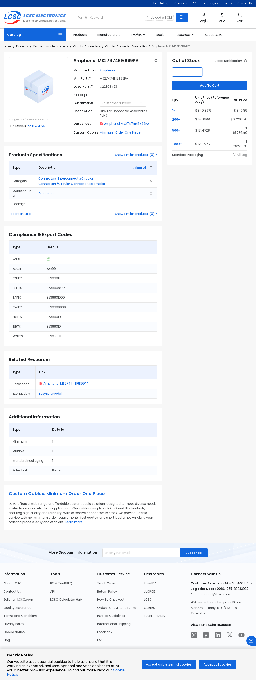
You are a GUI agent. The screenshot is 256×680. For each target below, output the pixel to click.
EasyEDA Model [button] (50, 393)
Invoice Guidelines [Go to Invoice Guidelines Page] (111, 616)
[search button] (182, 17)
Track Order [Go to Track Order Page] (106, 583)
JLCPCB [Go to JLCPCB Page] (149, 591)
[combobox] (123, 103)
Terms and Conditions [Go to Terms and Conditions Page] (21, 616)
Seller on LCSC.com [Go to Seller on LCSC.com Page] (18, 599)
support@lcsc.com (215, 594)
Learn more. (74, 522)
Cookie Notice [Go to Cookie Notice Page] (14, 632)
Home (7, 46)
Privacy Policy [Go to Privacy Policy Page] (14, 624)
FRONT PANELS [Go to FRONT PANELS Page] (154, 616)
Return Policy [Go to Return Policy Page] (107, 591)
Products (22, 46)
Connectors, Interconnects (50, 46)
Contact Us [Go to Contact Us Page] (12, 591)
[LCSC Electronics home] (35, 17)
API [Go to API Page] (52, 591)
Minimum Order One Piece (120, 132)
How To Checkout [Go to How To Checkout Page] (110, 599)
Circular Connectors (86, 46)
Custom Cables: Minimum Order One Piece (57, 494)
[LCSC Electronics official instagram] (194, 636)
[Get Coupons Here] (180, 3)
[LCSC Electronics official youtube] (241, 636)
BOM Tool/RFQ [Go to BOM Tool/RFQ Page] (61, 583)
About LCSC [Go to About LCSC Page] (13, 583)
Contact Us (244, 3)
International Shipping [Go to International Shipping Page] (114, 624)
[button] (210, 3)
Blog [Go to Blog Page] (7, 640)
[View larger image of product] (38, 86)
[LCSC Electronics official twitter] (229, 636)
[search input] (126, 17)
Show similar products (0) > (136, 155)
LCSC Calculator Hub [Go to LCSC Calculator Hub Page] (66, 599)
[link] (80, 34)
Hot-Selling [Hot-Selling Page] (161, 3)
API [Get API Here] (195, 3)
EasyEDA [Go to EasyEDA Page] (150, 583)
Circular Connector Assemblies (126, 46)
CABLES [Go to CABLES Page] (149, 607)
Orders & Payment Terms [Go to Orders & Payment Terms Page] (117, 607)
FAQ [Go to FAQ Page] (100, 640)
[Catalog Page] (35, 35)
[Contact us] (251, 641)
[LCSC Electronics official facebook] (206, 636)
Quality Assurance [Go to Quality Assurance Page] (17, 607)
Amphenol (107, 70)
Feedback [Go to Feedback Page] (104, 632)
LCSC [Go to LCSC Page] (148, 599)
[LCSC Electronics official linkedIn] (218, 636)
